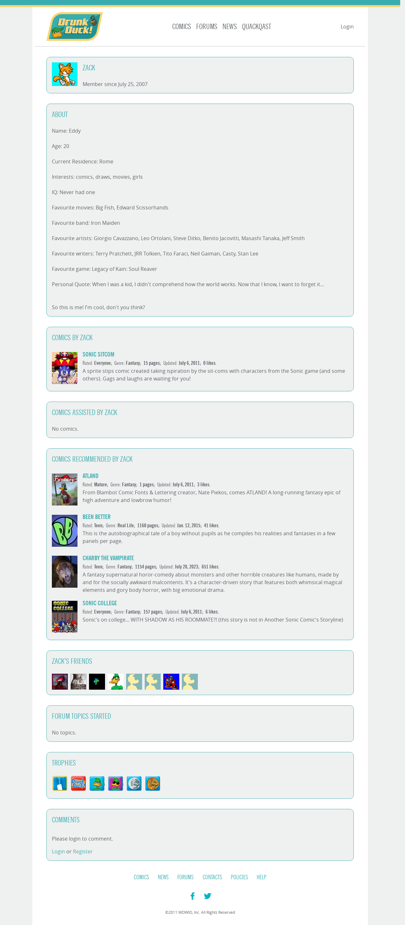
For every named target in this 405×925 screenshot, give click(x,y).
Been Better (97, 517)
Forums (206, 26)
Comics (181, 26)
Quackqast (256, 26)
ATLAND (91, 476)
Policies (239, 877)
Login (347, 26)
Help (261, 877)
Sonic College (100, 603)
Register (83, 851)
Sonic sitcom (98, 354)
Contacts (212, 877)
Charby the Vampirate (108, 558)
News (230, 26)
